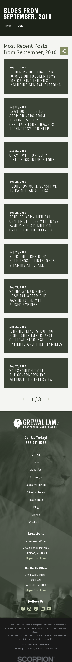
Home (36, 462)
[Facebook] (23, 609)
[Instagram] (29, 609)
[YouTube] (49, 609)
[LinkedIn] (43, 609)
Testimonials (36, 499)
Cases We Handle (36, 485)
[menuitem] (19, 648)
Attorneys (36, 477)
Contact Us (36, 522)
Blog (36, 507)
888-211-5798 (36, 442)
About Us (35, 469)
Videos (36, 515)
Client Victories (36, 492)
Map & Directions (36, 558)
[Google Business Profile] (36, 609)
